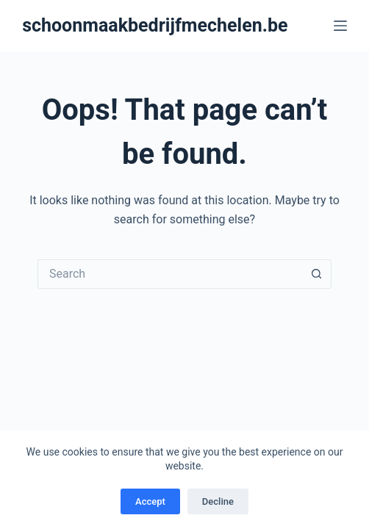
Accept (150, 501)
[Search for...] (169, 274)
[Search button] (317, 274)
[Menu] (340, 25)
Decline (218, 501)
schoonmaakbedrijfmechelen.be (154, 25)
